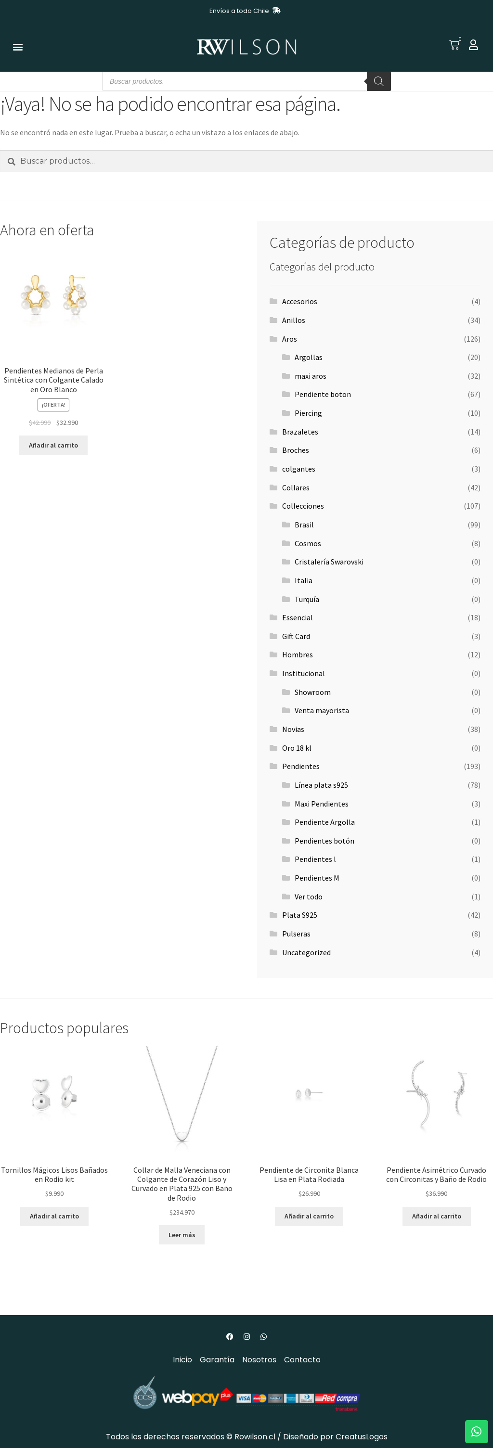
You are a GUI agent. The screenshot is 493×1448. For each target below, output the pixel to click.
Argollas (309, 357)
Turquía (307, 599)
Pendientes (301, 766)
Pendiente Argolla (325, 822)
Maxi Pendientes (322, 803)
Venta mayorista (322, 710)
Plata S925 (299, 915)
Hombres (297, 654)
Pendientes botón (324, 841)
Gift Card (296, 636)
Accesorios (299, 301)
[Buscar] (379, 81)
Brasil (304, 524)
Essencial (297, 617)
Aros (289, 339)
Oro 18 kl (296, 748)
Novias (293, 729)
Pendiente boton (323, 394)
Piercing (308, 413)
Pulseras (296, 933)
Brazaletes (300, 431)
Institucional (303, 673)
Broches (295, 450)
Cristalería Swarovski (329, 561)
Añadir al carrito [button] (53, 445)
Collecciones (303, 506)
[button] (18, 47)
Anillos (293, 320)
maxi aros (310, 376)
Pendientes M (317, 878)
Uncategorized (306, 952)
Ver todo (309, 896)
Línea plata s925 (321, 785)
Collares (296, 487)
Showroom (313, 692)
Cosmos (308, 543)
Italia (303, 580)
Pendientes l (315, 859)
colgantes (298, 469)
